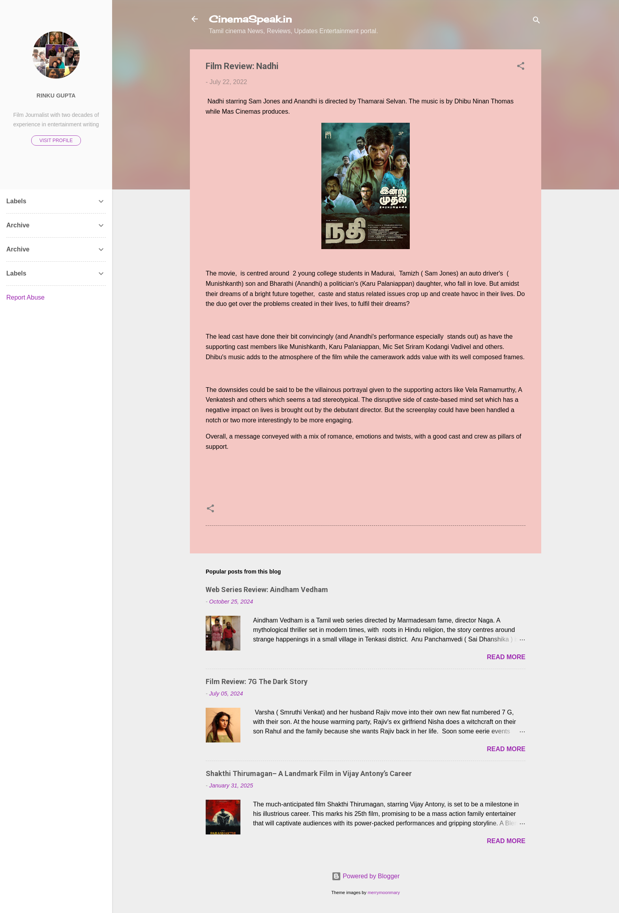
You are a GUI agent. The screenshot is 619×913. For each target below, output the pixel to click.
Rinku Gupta (56, 95)
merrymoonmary (384, 892)
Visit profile (56, 140)
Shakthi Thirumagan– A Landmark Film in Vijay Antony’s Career (309, 773)
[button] (520, 67)
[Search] (536, 21)
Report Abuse (25, 297)
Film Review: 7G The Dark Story (257, 681)
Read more (506, 657)
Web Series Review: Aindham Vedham (267, 589)
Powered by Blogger (366, 876)
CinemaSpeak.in (250, 19)
